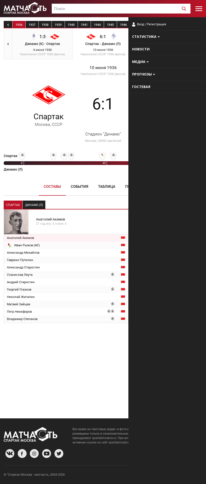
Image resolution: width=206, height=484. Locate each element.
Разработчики (162, 475)
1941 (84, 25)
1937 (32, 25)
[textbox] (121, 9)
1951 (188, 25)
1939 (58, 25)
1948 (149, 25)
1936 (19, 25)
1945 (110, 25)
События (79, 186)
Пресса (132, 186)
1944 (97, 25)
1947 (136, 25)
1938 (45, 25)
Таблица (106, 186)
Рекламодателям (189, 475)
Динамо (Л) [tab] (34, 205)
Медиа (156, 186)
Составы (52, 186)
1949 (162, 25)
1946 (123, 25)
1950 (175, 25)
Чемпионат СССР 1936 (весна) (103, 74)
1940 (71, 25)
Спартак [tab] (13, 205)
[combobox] (121, 9)
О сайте (142, 475)
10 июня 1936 (103, 67)
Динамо (157, 119)
